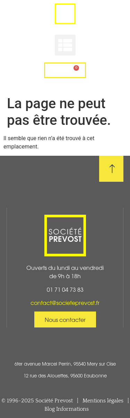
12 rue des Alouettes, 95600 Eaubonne (65, 375)
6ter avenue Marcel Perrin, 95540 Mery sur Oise (65, 363)
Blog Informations (66, 409)
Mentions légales (103, 401)
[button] (65, 45)
